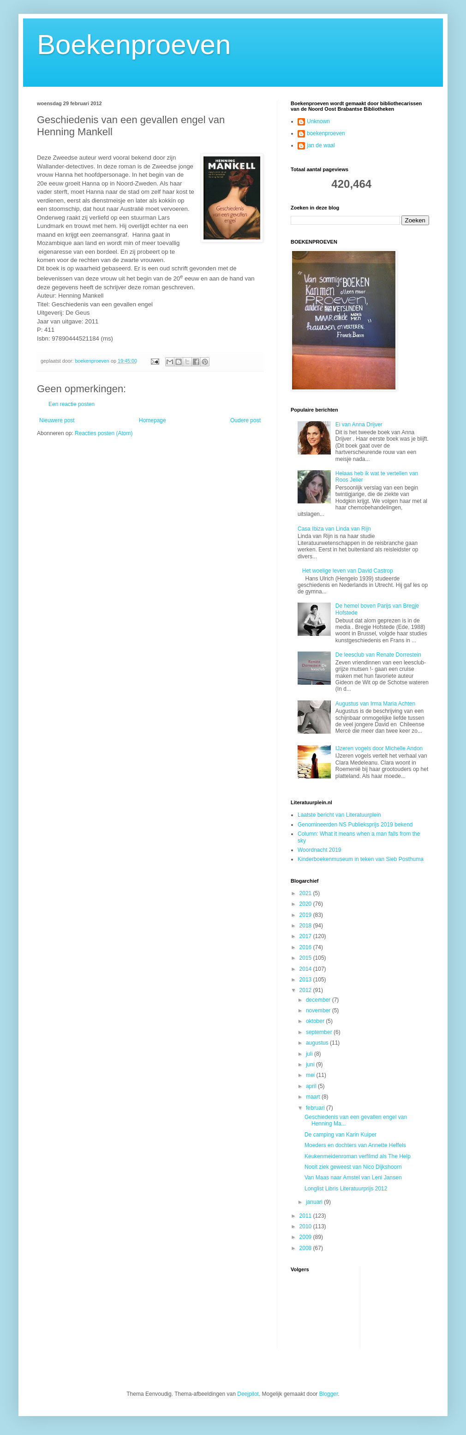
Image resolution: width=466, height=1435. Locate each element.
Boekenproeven (134, 44)
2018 (306, 925)
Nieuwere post (57, 420)
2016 (306, 947)
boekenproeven (326, 133)
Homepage (152, 420)
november (319, 1010)
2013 (306, 979)
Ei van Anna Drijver (358, 424)
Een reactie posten (71, 404)
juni (311, 1064)
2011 (306, 1216)
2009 (306, 1237)
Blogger (328, 1394)
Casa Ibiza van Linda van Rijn (334, 529)
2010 (306, 1226)
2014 (306, 969)
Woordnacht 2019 (319, 850)
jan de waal (321, 145)
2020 (306, 904)
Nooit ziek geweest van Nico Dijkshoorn (353, 1167)
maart (314, 1097)
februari (316, 1108)
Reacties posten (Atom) (103, 433)
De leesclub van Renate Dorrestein (378, 655)
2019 (306, 915)
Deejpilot (248, 1394)
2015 (306, 958)
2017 (306, 936)
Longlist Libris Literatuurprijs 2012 (346, 1188)
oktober (316, 1021)
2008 (306, 1248)
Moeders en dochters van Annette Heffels (355, 1145)
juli (310, 1054)
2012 (306, 990)
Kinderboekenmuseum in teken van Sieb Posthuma (361, 859)
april (312, 1086)
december (319, 1000)
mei (311, 1075)
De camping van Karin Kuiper (340, 1134)
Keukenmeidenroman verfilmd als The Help (358, 1156)
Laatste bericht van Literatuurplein (339, 815)
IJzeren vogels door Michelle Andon (379, 748)
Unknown (318, 121)
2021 (306, 893)
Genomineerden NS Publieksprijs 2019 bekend (355, 824)
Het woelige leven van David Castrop (347, 571)
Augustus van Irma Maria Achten (375, 703)
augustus (318, 1043)
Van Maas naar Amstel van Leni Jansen (353, 1177)
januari (315, 1202)
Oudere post (245, 420)
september (320, 1032)
